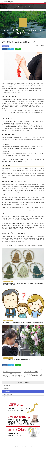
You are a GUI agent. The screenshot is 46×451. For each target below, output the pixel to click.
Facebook (5, 48)
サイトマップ (30, 446)
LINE (18, 48)
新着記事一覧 (7, 385)
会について (16, 446)
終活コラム (6, 388)
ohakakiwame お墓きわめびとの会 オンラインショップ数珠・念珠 (18, 211)
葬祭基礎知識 (5, 46)
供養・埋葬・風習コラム (9, 394)
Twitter (11, 48)
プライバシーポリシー (23, 446)
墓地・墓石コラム (8, 396)
